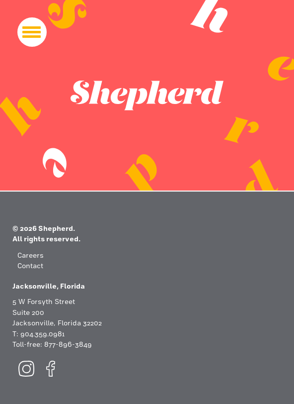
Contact (30, 266)
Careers (30, 256)
